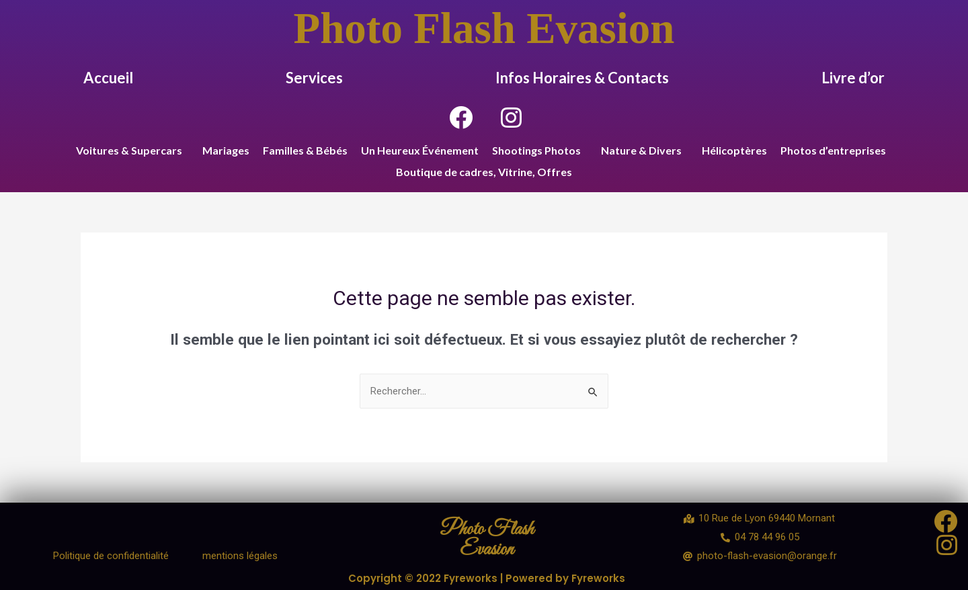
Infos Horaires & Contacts (582, 78)
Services (314, 78)
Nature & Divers (641, 150)
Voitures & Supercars (129, 150)
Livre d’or (853, 78)
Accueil (108, 78)
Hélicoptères (734, 150)
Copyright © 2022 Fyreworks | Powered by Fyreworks (486, 578)
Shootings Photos (536, 150)
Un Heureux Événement (420, 150)
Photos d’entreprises (833, 150)
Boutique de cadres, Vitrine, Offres (484, 171)
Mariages (225, 150)
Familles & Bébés (305, 150)
